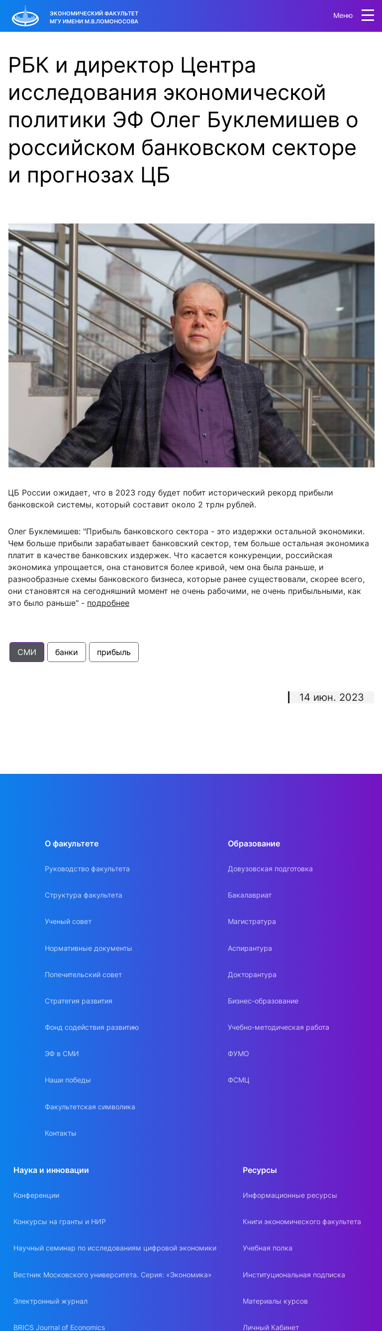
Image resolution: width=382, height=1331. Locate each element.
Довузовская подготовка (270, 868)
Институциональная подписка (294, 1274)
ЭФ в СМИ (62, 1053)
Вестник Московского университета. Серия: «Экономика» (112, 1274)
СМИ (26, 652)
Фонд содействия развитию (92, 1027)
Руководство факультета (87, 868)
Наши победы (68, 1080)
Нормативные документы (88, 948)
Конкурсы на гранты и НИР (59, 1221)
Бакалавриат (250, 895)
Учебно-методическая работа (278, 1027)
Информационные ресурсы (290, 1195)
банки (66, 652)
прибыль (114, 652)
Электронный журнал (50, 1301)
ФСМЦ (239, 1080)
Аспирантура (250, 948)
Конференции (36, 1195)
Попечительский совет (83, 974)
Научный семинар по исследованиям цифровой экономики (114, 1248)
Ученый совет (68, 921)
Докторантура (252, 974)
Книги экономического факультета (302, 1221)
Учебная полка (267, 1248)
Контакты (61, 1133)
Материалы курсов (275, 1301)
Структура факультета (83, 895)
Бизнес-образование (263, 1001)
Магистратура (252, 921)
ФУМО (238, 1053)
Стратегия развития (78, 1001)
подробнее (108, 603)
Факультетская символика (90, 1106)
